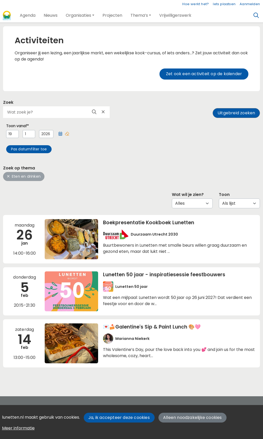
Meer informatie (18, 428)
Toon (224, 194)
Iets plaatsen (224, 4)
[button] (28, 15)
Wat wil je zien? (188, 194)
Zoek (8, 102)
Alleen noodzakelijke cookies (192, 417)
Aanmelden (250, 4)
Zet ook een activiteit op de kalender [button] (204, 74)
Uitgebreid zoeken (236, 113)
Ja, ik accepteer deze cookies (119, 417)
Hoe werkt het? (195, 4)
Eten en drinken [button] (24, 176)
